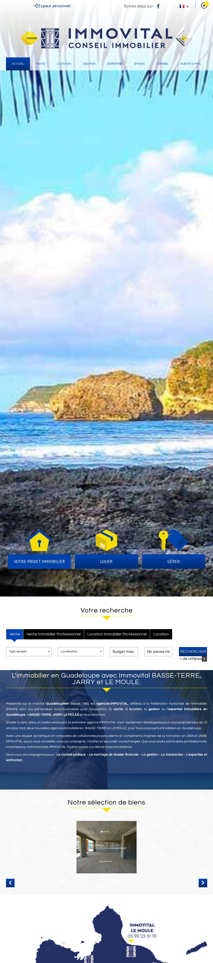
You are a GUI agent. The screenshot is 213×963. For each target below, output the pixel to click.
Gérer (173, 561)
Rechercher (193, 652)
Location (64, 63)
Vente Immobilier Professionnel (54, 634)
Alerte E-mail (190, 63)
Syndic (139, 63)
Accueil (18, 63)
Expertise (114, 63)
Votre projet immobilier (39, 561)
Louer (106, 561)
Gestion (89, 63)
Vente (40, 63)
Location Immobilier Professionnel (117, 634)
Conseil (162, 63)
